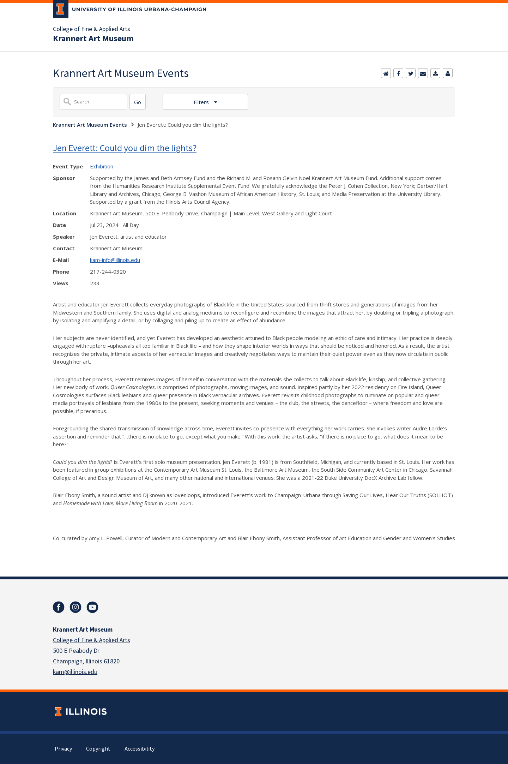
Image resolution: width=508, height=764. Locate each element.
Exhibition (101, 166)
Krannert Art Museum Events (90, 124)
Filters (202, 102)
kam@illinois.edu (75, 672)
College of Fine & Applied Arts (91, 29)
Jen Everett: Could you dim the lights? (124, 148)
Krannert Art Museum (93, 39)
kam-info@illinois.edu (115, 259)
